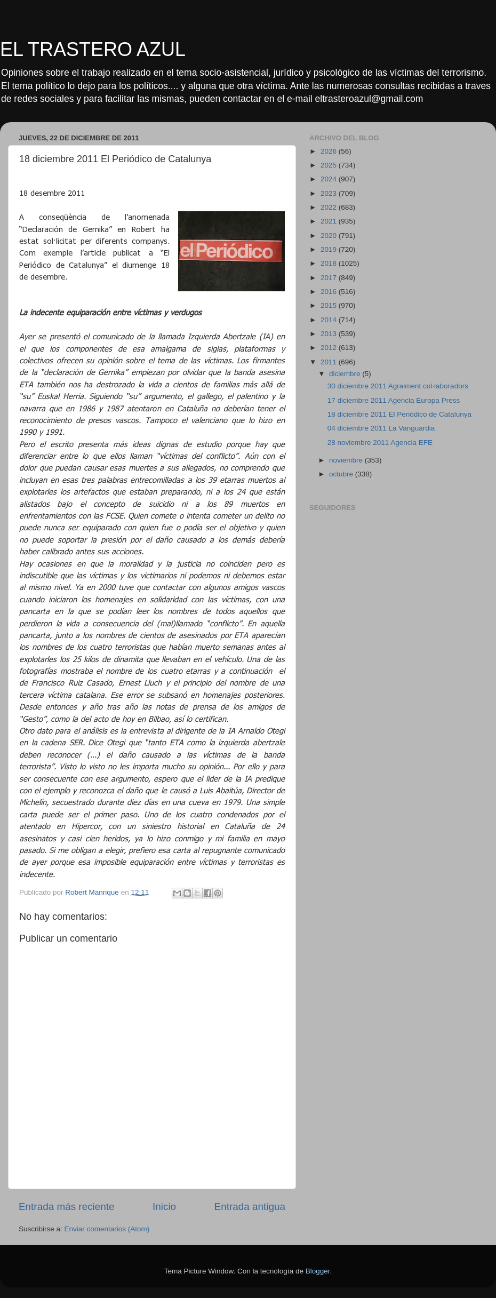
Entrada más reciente (67, 1206)
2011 (330, 362)
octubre (342, 474)
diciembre (345, 374)
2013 (330, 334)
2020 (330, 236)
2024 (330, 179)
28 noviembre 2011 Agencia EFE (380, 443)
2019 (330, 249)
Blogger (318, 1271)
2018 (330, 263)
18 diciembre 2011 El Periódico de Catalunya (399, 414)
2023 (330, 193)
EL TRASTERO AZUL (93, 49)
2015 (330, 305)
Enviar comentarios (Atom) (107, 1229)
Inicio (164, 1206)
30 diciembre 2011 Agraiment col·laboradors (397, 386)
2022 (330, 207)
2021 (330, 221)
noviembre (347, 460)
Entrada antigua (249, 1206)
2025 (330, 165)
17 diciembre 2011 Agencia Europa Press (393, 400)
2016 (330, 292)
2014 (330, 320)
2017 (330, 278)
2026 (330, 151)
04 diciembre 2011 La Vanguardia (381, 428)
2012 (330, 348)
